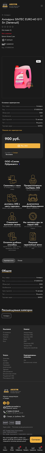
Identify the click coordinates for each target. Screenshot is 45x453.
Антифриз (6, 15)
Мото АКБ (27, 339)
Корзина (39, 448)
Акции (5, 339)
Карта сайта (6, 427)
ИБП (25, 341)
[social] (4, 403)
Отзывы (20, 260)
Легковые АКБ (28, 335)
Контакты (6, 335)
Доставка (6, 363)
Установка (6, 358)
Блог (4, 341)
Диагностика (7, 367)
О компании (7, 332)
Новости (5, 337)
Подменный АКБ (8, 376)
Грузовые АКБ (28, 337)
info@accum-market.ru (13, 406)
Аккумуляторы (28, 332)
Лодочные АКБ (29, 343)
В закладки (7, 39)
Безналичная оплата (9, 374)
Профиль (26, 448)
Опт (25, 360)
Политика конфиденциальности (22, 427)
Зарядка (5, 369)
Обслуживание (8, 371)
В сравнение (7, 44)
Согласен (36, 439)
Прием (5, 361)
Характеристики (9, 260)
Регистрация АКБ (8, 378)
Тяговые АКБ (28, 346)
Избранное (19, 448)
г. (15, 153)
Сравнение (33, 448)
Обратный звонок (11, 408)
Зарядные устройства (30, 348)
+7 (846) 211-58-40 (12, 411)
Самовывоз (6, 365)
